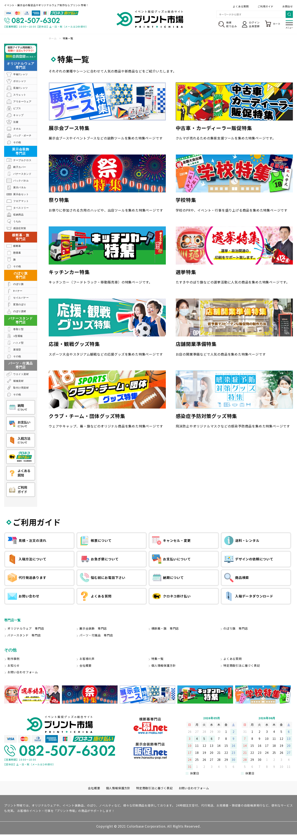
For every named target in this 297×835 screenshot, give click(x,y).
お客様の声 (87, 659)
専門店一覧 (14, 620)
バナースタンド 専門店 (24, 636)
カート (272, 24)
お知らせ (13, 666)
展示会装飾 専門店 (93, 629)
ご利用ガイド (265, 6)
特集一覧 (157, 659)
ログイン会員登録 (250, 24)
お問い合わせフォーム (22, 673)
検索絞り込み (227, 24)
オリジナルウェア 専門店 (25, 629)
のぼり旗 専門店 (235, 629)
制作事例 (13, 659)
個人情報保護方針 (163, 666)
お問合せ (287, 6)
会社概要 (85, 666)
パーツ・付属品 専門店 (96, 636)
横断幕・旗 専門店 (165, 629)
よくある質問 (241, 6)
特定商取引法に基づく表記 (241, 666)
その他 (10, 650)
